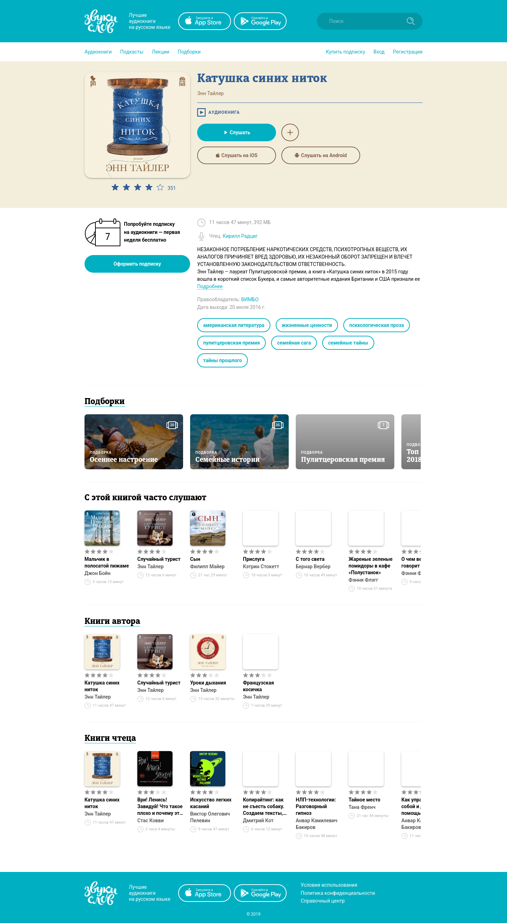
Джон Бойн (97, 573)
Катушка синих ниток (101, 686)
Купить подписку (345, 52)
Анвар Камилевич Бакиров (316, 824)
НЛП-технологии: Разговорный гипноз (316, 806)
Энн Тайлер (150, 566)
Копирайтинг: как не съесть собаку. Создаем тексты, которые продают (264, 807)
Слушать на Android (321, 155)
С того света (310, 559)
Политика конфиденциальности (338, 893)
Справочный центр (323, 901)
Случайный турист (159, 559)
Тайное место (364, 800)
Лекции (160, 52)
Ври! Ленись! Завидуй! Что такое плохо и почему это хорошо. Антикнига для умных (160, 807)
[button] (98, 52)
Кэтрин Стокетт (261, 566)
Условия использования (329, 885)
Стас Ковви (150, 820)
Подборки (189, 52)
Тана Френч (362, 807)
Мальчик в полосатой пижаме (106, 562)
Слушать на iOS (236, 155)
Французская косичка (258, 686)
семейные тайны (348, 343)
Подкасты (131, 52)
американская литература (233, 325)
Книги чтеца (110, 739)
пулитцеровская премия (231, 343)
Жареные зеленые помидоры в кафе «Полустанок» (371, 565)
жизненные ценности (307, 325)
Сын (195, 559)
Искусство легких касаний (210, 803)
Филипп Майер (207, 566)
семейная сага (294, 343)
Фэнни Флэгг (363, 580)
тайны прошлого (222, 360)
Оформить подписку (137, 264)
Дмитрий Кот (258, 820)
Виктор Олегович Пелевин (210, 817)
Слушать (236, 132)
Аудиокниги (98, 52)
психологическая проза (376, 325)
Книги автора (112, 622)
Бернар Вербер (313, 566)
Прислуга (253, 559)
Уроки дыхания (208, 683)
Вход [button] (379, 52)
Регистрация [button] (408, 52)
